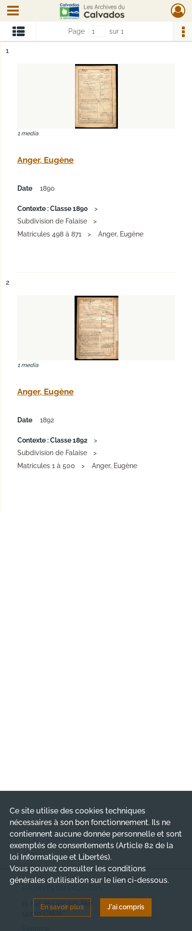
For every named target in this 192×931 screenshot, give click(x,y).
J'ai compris (125, 907)
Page (76, 31)
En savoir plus (62, 907)
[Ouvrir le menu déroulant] (13, 11)
